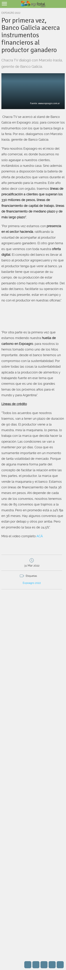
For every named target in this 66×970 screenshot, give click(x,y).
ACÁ (39, 536)
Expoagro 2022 (32, 583)
